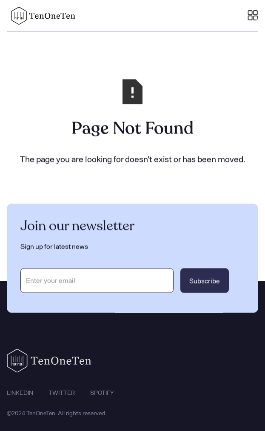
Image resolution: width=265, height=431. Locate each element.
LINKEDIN (20, 395)
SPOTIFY (102, 395)
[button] (253, 16)
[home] (41, 16)
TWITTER (61, 395)
